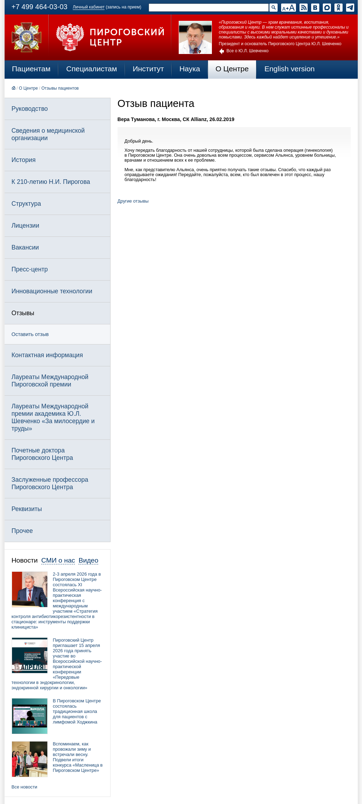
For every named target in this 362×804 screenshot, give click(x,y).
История (24, 159)
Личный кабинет (89, 7)
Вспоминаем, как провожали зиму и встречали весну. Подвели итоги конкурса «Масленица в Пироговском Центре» (78, 757)
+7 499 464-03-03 (39, 7)
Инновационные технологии (52, 291)
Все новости (24, 787)
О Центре (232, 69)
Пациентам (31, 69)
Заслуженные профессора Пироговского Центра (50, 483)
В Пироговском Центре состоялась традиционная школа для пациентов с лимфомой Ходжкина (77, 711)
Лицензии (25, 225)
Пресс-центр (30, 269)
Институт (148, 69)
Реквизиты (27, 508)
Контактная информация (47, 355)
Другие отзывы (133, 201)
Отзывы (23, 313)
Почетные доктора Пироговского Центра (42, 454)
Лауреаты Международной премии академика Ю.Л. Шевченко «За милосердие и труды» (53, 417)
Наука (189, 69)
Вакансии (25, 247)
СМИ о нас (58, 560)
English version (290, 69)
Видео (88, 560)
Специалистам (91, 69)
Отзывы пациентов (60, 88)
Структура (26, 203)
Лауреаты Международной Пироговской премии (50, 380)
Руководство (30, 108)
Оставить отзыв (30, 334)
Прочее (22, 530)
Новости (25, 560)
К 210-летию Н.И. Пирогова (51, 181)
